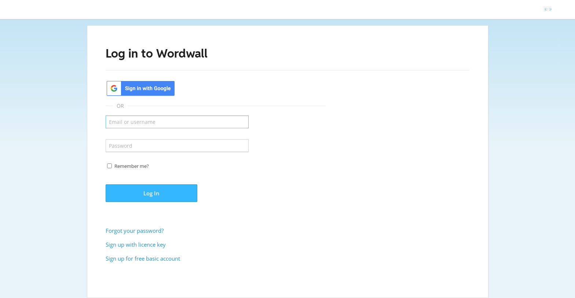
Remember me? (131, 166)
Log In (151, 193)
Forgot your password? (135, 230)
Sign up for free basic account (143, 258)
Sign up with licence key (136, 244)
